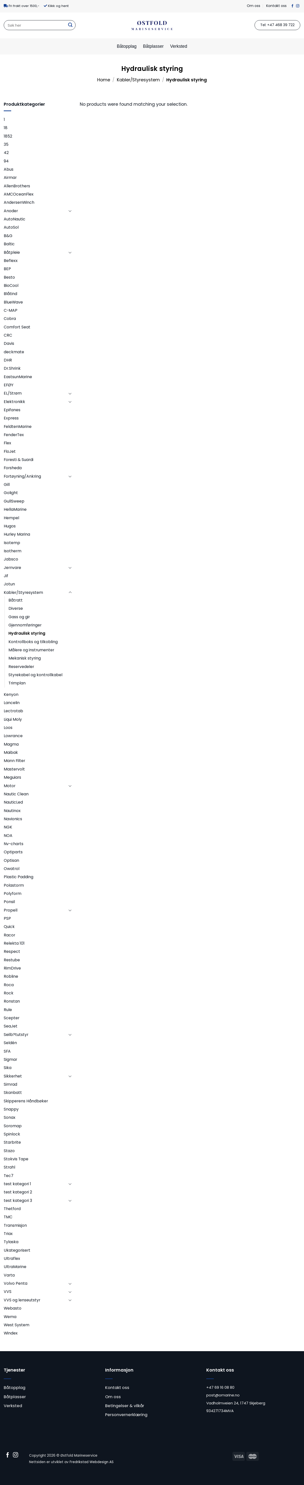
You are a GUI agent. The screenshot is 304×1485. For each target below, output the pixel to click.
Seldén (10, 1043)
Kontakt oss (276, 5)
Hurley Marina (17, 534)
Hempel (11, 518)
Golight (11, 493)
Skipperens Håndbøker (26, 1101)
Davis (9, 343)
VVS (7, 1291)
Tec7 (8, 1175)
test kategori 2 (18, 1192)
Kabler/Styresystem (138, 80)
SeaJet (10, 1026)
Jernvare (12, 567)
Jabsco (11, 559)
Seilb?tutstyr (16, 1034)
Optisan (11, 860)
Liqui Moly (13, 719)
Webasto (12, 1308)
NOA (8, 835)
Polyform (12, 893)
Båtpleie (12, 252)
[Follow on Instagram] (297, 6)
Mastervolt (14, 769)
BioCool (11, 285)
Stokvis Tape (16, 1159)
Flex (7, 443)
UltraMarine (15, 1267)
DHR (8, 360)
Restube (12, 960)
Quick (9, 926)
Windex (11, 1333)
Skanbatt (13, 1092)
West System (16, 1325)
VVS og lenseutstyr (22, 1300)
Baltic (9, 244)
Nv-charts (13, 844)
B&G (8, 236)
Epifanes (12, 410)
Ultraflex (12, 1258)
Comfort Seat (17, 327)
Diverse (15, 608)
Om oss (253, 5)
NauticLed (13, 802)
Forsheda (13, 468)
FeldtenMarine (18, 426)
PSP (7, 918)
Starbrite (12, 1142)
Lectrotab (13, 711)
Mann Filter (14, 761)
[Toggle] (70, 210)
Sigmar (10, 1059)
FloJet (10, 451)
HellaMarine (15, 509)
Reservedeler (21, 666)
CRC (8, 335)
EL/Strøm (13, 393)
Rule (8, 1010)
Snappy (11, 1109)
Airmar (10, 177)
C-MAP (10, 310)
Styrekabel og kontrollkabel (35, 675)
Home (103, 80)
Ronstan (12, 1001)
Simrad (10, 1084)
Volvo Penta (15, 1283)
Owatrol (11, 868)
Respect (12, 951)
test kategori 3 (18, 1200)
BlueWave (13, 302)
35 (6, 144)
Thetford (12, 1209)
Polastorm (14, 885)
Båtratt (15, 600)
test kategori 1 (17, 1184)
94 (6, 161)
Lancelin (12, 703)
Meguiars (12, 777)
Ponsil (9, 902)
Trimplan (17, 683)
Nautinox (12, 811)
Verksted (178, 46)
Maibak (11, 752)
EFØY (8, 385)
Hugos (10, 526)
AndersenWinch (19, 202)
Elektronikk (14, 402)
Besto (9, 277)
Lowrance (13, 736)
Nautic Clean (16, 794)
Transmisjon (15, 1225)
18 (5, 128)
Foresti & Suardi (18, 459)
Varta (9, 1275)
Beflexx (11, 260)
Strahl (9, 1167)
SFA (7, 1051)
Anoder (11, 211)
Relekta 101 (14, 943)
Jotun (9, 584)
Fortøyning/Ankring (22, 476)
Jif (6, 576)
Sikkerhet (13, 1076)
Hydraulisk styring (26, 633)
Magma (11, 744)
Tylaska (11, 1242)
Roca (9, 985)
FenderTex (14, 435)
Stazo (9, 1151)
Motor (9, 786)
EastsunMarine (18, 377)
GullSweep (14, 501)
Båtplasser (153, 46)
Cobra (10, 318)
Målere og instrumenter (31, 650)
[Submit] (70, 25)
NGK (8, 827)
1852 (8, 136)
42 (6, 152)
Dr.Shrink (12, 368)
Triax (8, 1233)
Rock (8, 993)
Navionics (13, 819)
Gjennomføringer (25, 625)
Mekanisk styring (24, 658)
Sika (7, 1068)
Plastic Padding (18, 877)
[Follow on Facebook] (292, 6)
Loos (8, 727)
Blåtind (10, 294)
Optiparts (13, 852)
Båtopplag (126, 46)
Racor (9, 935)
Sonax (9, 1117)
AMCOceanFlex (19, 194)
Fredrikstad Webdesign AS (92, 1462)
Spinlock (12, 1134)
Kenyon (11, 694)
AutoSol (11, 227)
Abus (8, 169)
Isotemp (12, 543)
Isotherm (12, 551)
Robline (11, 976)
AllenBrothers (17, 186)
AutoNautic (14, 219)
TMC (8, 1217)
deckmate (14, 352)
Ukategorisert (17, 1250)
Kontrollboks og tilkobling (33, 642)
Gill (7, 484)
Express (11, 418)
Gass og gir (19, 617)
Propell (10, 910)
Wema (10, 1317)
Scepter (11, 1018)
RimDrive (12, 968)
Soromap (13, 1126)
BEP (7, 269)
